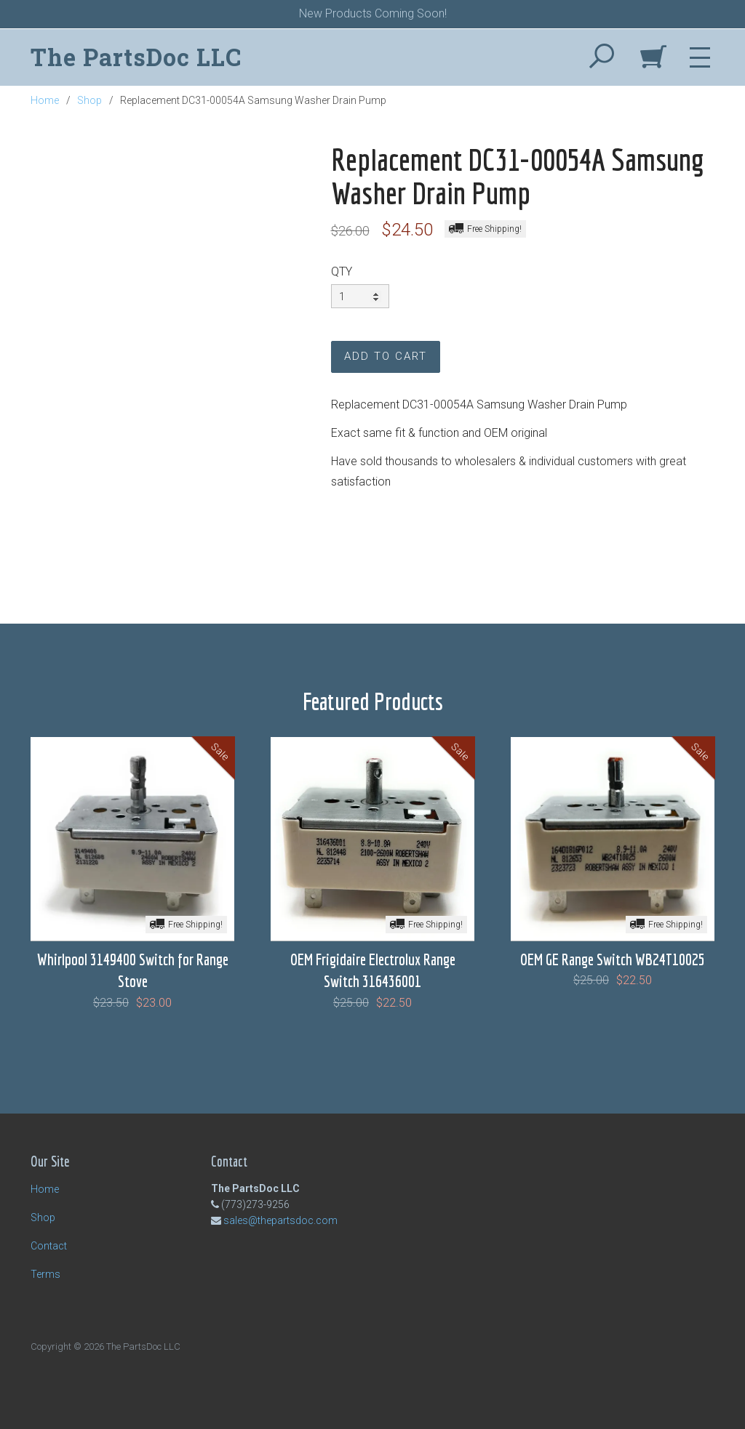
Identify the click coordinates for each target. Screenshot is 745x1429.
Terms (45, 1274)
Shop (89, 100)
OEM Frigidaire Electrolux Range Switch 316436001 (372, 971)
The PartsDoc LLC (136, 57)
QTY (341, 271)
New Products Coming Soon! (373, 13)
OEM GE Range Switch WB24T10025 (612, 959)
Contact (49, 1246)
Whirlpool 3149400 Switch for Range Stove (132, 971)
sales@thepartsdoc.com (280, 1220)
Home (45, 100)
